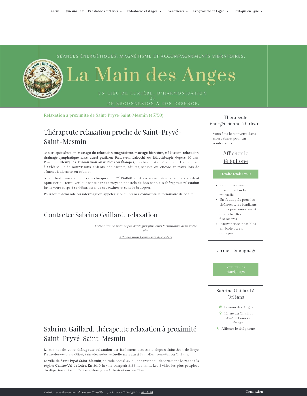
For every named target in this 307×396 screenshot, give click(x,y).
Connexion (254, 392)
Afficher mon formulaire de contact (145, 237)
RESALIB (147, 392)
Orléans (182, 354)
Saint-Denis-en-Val (155, 354)
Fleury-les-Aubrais (58, 354)
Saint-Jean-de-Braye (183, 350)
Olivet (78, 354)
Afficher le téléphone (235, 157)
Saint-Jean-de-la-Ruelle (103, 354)
